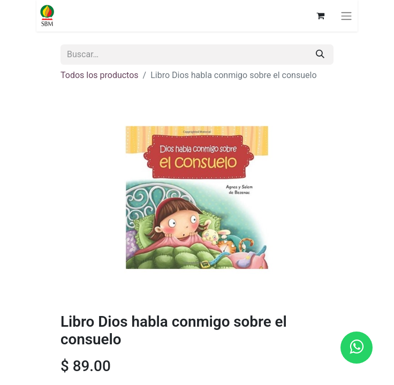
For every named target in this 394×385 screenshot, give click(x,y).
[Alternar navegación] (346, 15)
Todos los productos (99, 75)
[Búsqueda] (320, 54)
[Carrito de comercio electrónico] (320, 15)
